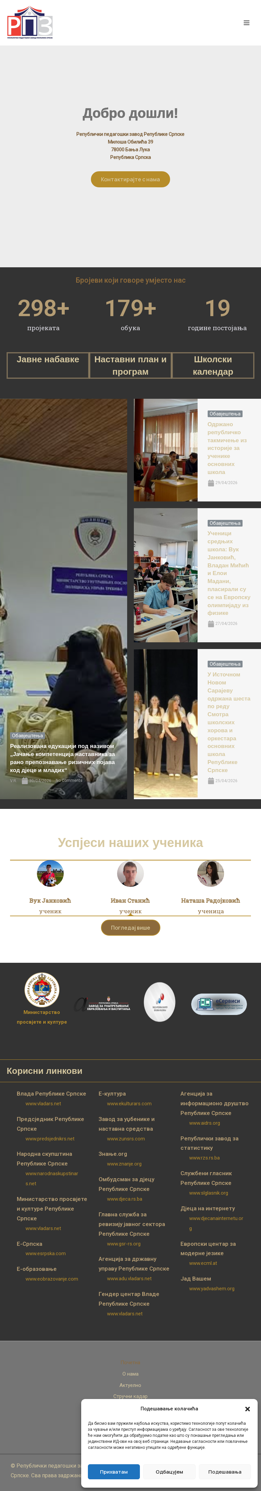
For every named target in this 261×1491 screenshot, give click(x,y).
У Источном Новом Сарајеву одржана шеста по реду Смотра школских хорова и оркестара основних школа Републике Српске (229, 722)
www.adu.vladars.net (129, 1279)
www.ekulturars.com (129, 1104)
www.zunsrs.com (126, 1139)
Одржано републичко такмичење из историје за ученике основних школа (227, 448)
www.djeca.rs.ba (124, 1199)
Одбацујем (169, 1471)
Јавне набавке (48, 359)
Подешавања (225, 1471)
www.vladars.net (43, 1104)
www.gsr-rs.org (124, 1244)
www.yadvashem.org (211, 1289)
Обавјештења (27, 736)
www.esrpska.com (45, 1253)
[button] (247, 1409)
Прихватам (114, 1471)
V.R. (13, 780)
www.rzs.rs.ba (204, 1158)
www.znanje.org (124, 1164)
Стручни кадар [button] (130, 1396)
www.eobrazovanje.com (51, 1279)
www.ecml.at (203, 1263)
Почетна (130, 1363)
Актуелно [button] (130, 1385)
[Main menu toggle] (247, 22)
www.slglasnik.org (208, 1193)
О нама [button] (130, 1374)
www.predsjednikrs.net (49, 1139)
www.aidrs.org (204, 1123)
